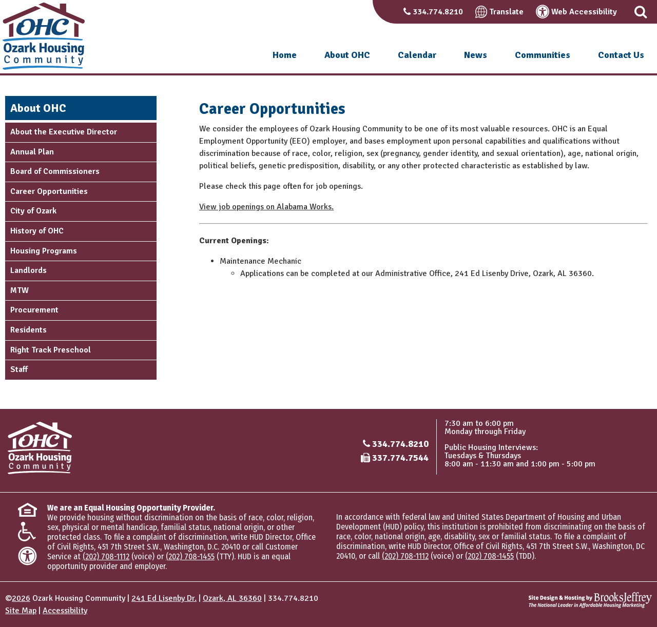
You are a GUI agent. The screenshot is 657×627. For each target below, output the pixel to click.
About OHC (347, 55)
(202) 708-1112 (106, 556)
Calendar (417, 55)
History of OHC (37, 231)
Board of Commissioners (55, 171)
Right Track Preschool (50, 350)
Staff (19, 369)
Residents (28, 330)
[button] (640, 12)
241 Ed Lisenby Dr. (164, 598)
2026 (21, 598)
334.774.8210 (438, 12)
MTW (19, 290)
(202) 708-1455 (190, 556)
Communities (542, 55)
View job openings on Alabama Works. (266, 207)
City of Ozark (33, 211)
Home (285, 55)
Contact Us (621, 55)
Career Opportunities (49, 191)
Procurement (34, 310)
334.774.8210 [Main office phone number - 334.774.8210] (400, 443)
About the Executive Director (63, 132)
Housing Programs (43, 251)
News (475, 55)
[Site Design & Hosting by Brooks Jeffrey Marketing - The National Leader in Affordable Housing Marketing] (590, 600)
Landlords (28, 270)
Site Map (20, 610)
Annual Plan (32, 152)
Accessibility (65, 610)
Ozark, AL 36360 (232, 598)
